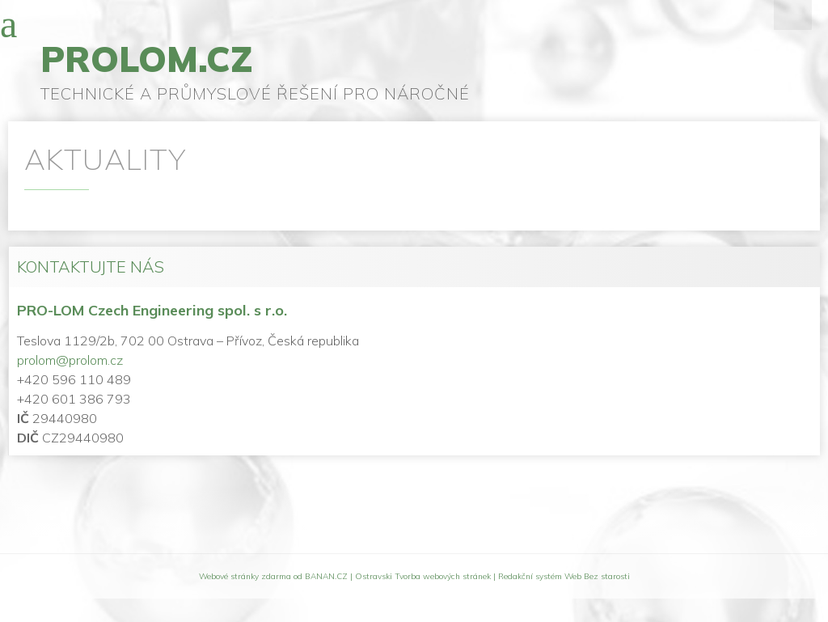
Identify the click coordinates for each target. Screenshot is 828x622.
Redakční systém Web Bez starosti (564, 576)
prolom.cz (146, 58)
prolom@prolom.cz (70, 360)
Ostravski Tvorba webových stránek (423, 576)
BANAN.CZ (326, 576)
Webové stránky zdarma (245, 576)
